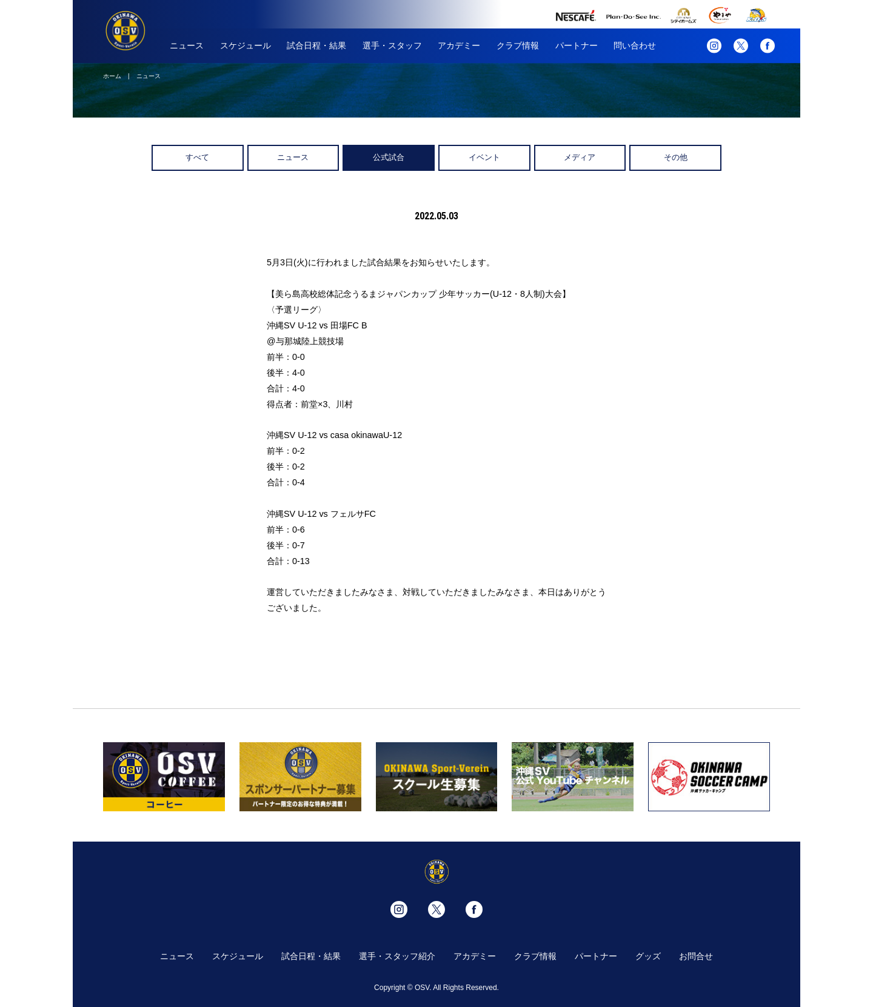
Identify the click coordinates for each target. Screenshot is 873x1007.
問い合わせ (635, 45)
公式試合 (388, 157)
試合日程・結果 (316, 45)
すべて (197, 157)
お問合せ (696, 956)
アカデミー (459, 45)
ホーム (112, 76)
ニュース (187, 45)
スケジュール (245, 45)
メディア (579, 157)
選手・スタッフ (392, 45)
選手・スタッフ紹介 (397, 956)
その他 (675, 157)
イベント (484, 157)
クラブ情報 (518, 45)
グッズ (648, 956)
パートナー (576, 45)
